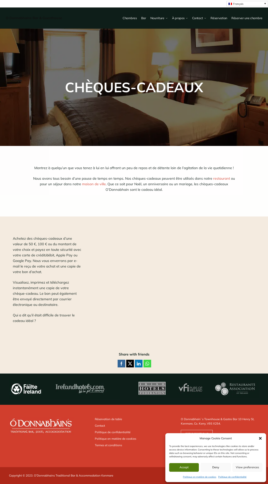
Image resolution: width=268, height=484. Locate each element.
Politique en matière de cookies (199, 476)
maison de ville (94, 184)
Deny (215, 467)
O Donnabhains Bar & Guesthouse (34, 18)
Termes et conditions (108, 445)
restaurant (221, 178)
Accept (184, 467)
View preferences (247, 467)
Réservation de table (108, 419)
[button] (260, 438)
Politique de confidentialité (232, 476)
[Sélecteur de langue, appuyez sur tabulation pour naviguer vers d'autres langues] (247, 3)
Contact (100, 425)
